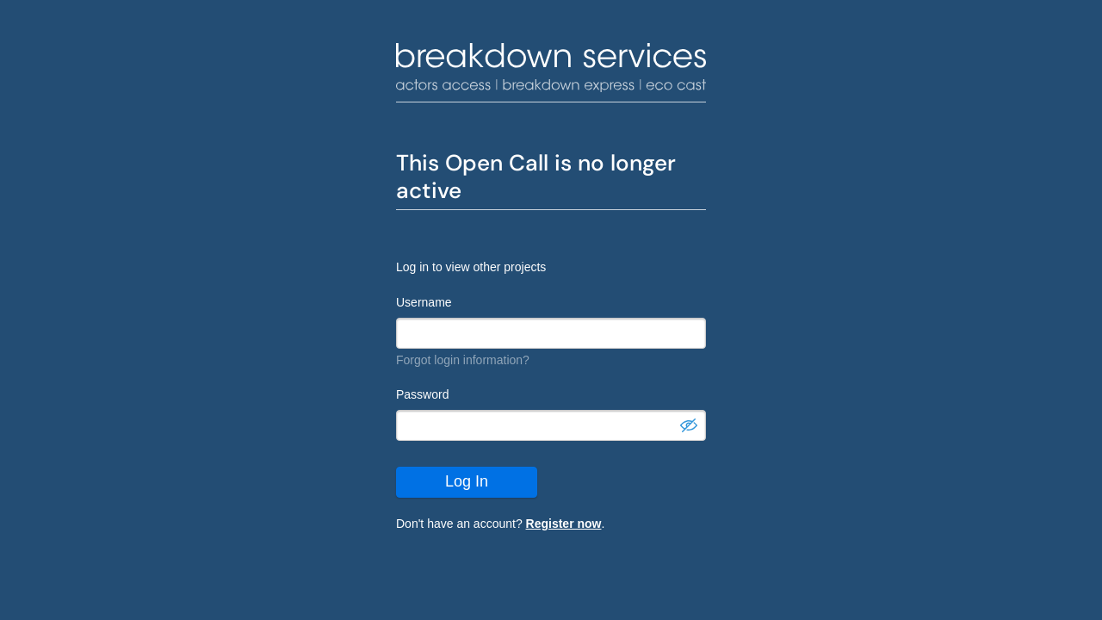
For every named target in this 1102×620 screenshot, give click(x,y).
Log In (466, 481)
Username (424, 302)
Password (422, 394)
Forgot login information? (462, 360)
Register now (564, 523)
